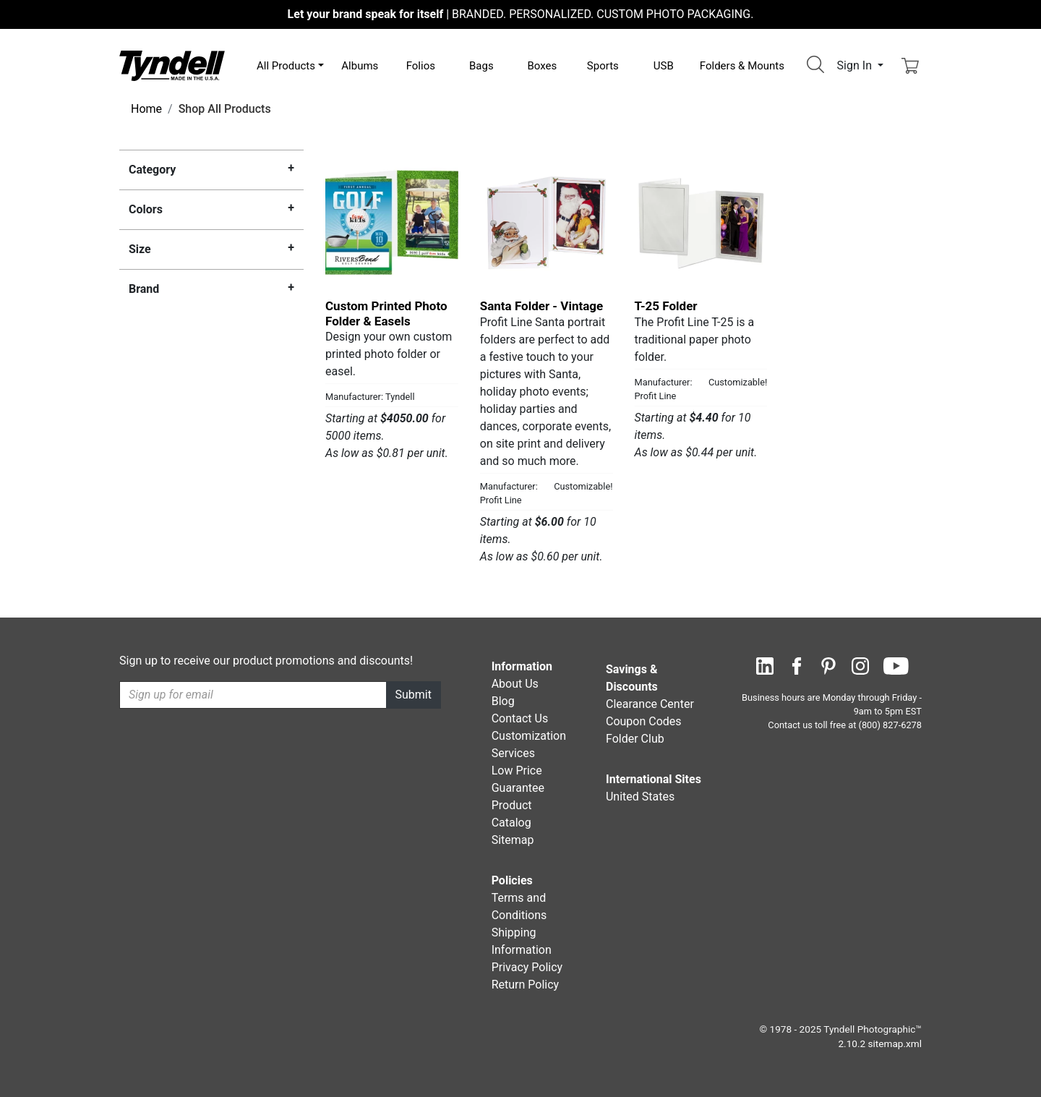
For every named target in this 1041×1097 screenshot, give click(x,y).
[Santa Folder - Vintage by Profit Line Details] (546, 222)
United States (640, 796)
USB (664, 65)
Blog (503, 701)
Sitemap (513, 840)
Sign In (856, 65)
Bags (481, 65)
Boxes (542, 65)
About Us (515, 684)
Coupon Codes (644, 721)
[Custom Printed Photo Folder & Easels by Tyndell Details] (391, 222)
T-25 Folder (666, 306)
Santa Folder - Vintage (541, 306)
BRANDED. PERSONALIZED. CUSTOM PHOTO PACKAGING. (521, 14)
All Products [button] (286, 65)
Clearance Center (650, 704)
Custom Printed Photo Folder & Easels (386, 313)
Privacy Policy (527, 967)
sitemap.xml (895, 1043)
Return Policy (525, 984)
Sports (603, 65)
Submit (413, 694)
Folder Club (635, 739)
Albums (359, 65)
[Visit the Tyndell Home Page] (172, 65)
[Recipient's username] (253, 695)
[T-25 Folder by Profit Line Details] (701, 222)
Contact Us (520, 718)
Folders (742, 65)
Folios (420, 65)
